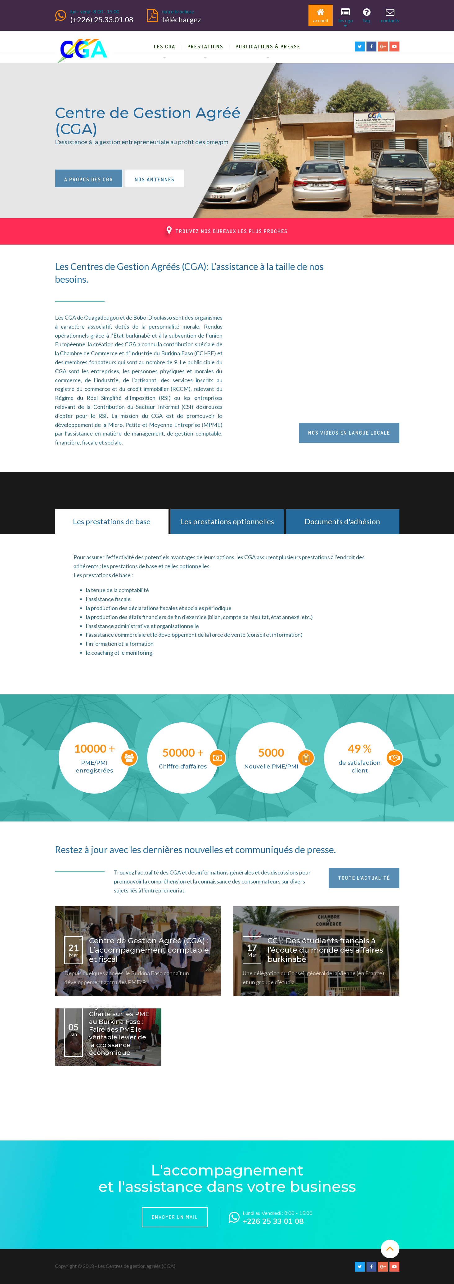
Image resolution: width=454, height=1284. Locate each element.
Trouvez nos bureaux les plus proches (227, 230)
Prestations (205, 46)
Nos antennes (155, 179)
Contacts (390, 15)
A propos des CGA (88, 179)
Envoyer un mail (175, 1217)
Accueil (320, 15)
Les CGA (345, 15)
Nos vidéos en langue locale (349, 433)
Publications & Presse (268, 46)
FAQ (367, 15)
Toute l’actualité (364, 878)
